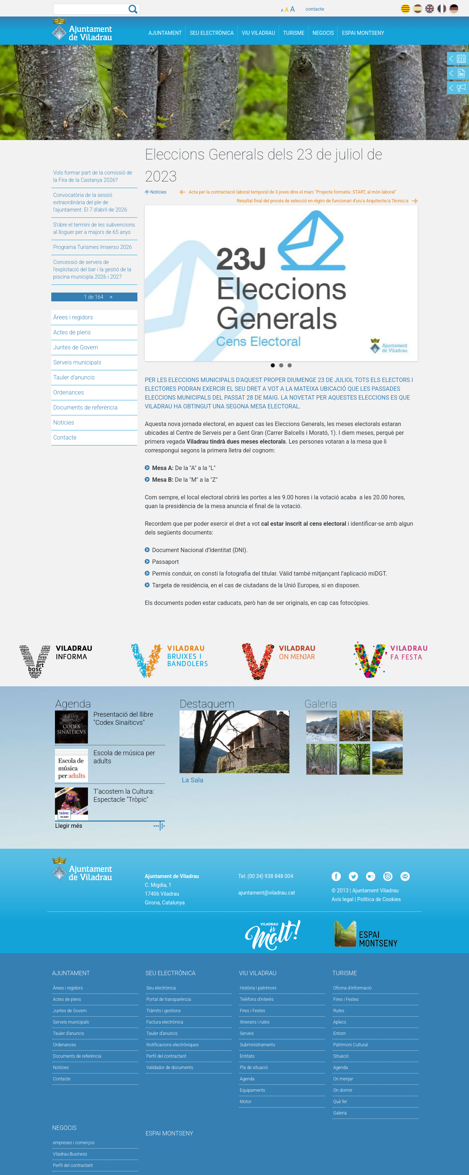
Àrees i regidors (73, 317)
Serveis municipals (77, 362)
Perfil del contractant (167, 1056)
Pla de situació (254, 1067)
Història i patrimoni (258, 988)
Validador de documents (170, 1067)
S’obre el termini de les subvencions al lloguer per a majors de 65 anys (94, 228)
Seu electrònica (161, 988)
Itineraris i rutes (254, 1022)
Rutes (338, 1010)
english (429, 8)
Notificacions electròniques (173, 1044)
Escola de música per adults (124, 757)
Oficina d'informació (352, 988)
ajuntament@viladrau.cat (266, 893)
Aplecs (339, 1022)
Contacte (65, 437)
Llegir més (68, 825)
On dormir (342, 1090)
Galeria (340, 1113)
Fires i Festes (252, 1010)
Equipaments (252, 1090)
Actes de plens (72, 332)
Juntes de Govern (75, 347)
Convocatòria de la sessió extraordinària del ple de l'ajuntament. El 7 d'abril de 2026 (90, 202)
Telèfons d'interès (256, 999)
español (417, 8)
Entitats (247, 1056)
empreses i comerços (74, 1142)
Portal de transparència (169, 999)
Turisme (293, 33)
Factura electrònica (165, 1022)
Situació (340, 1056)
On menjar (343, 1079)
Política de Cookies (379, 899)
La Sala (192, 780)
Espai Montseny (363, 33)
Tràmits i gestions (164, 1010)
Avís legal (342, 899)
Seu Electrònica (212, 33)
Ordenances (68, 392)
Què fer (340, 1101)
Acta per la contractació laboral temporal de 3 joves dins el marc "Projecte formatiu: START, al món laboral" (292, 192)
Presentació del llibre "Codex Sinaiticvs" (123, 718)
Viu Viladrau (258, 33)
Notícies (63, 422)
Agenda (247, 1079)
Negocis (323, 33)
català (405, 8)
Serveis (247, 1033)
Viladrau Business (70, 1154)
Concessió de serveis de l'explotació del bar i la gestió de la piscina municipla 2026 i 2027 (92, 269)
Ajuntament (165, 33)
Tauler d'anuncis (74, 377)
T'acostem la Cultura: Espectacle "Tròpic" (123, 795)
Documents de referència (85, 407)
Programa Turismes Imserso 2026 (92, 247)
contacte (315, 9)
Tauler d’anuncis (162, 1033)
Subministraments (257, 1044)
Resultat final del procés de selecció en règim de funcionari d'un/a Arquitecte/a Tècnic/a (323, 200)
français (441, 8)
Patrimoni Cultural (350, 1044)
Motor (245, 1101)
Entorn (339, 1033)
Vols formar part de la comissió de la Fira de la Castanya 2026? (92, 176)
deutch (454, 8)
